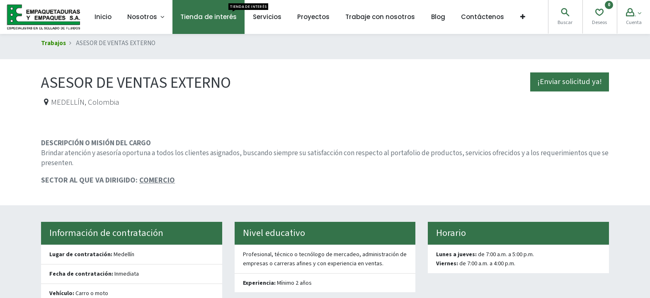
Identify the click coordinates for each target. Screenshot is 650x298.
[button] (522, 17)
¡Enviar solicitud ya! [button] (569, 81)
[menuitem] (103, 17)
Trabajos (53, 43)
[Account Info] (634, 13)
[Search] (565, 13)
